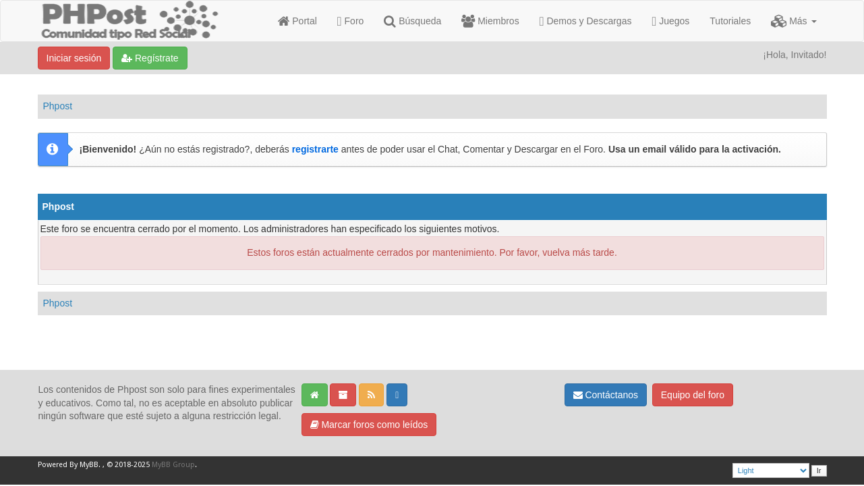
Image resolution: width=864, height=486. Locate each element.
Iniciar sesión (74, 58)
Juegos (670, 21)
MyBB (89, 464)
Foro (350, 21)
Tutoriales (730, 21)
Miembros (490, 21)
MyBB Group (173, 464)
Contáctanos (606, 394)
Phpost (58, 106)
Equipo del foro (692, 394)
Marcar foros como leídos (369, 424)
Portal (297, 21)
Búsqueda (412, 21)
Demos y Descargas (586, 21)
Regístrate (149, 58)
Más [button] (793, 21)
